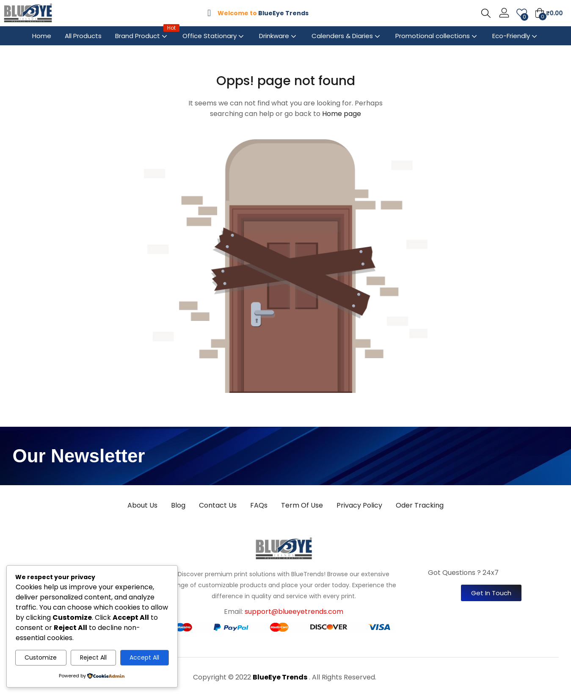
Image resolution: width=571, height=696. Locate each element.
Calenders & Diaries (347, 35)
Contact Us (218, 505)
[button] (549, 13)
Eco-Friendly (515, 35)
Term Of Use (302, 505)
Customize (41, 657)
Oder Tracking (420, 505)
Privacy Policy (359, 505)
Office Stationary (214, 35)
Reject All (93, 657)
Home (41, 35)
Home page (341, 114)
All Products (83, 35)
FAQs (259, 505)
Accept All (144, 657)
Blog (178, 505)
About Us (142, 505)
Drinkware (278, 35)
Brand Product (142, 33)
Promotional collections (437, 35)
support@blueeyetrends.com (294, 611)
